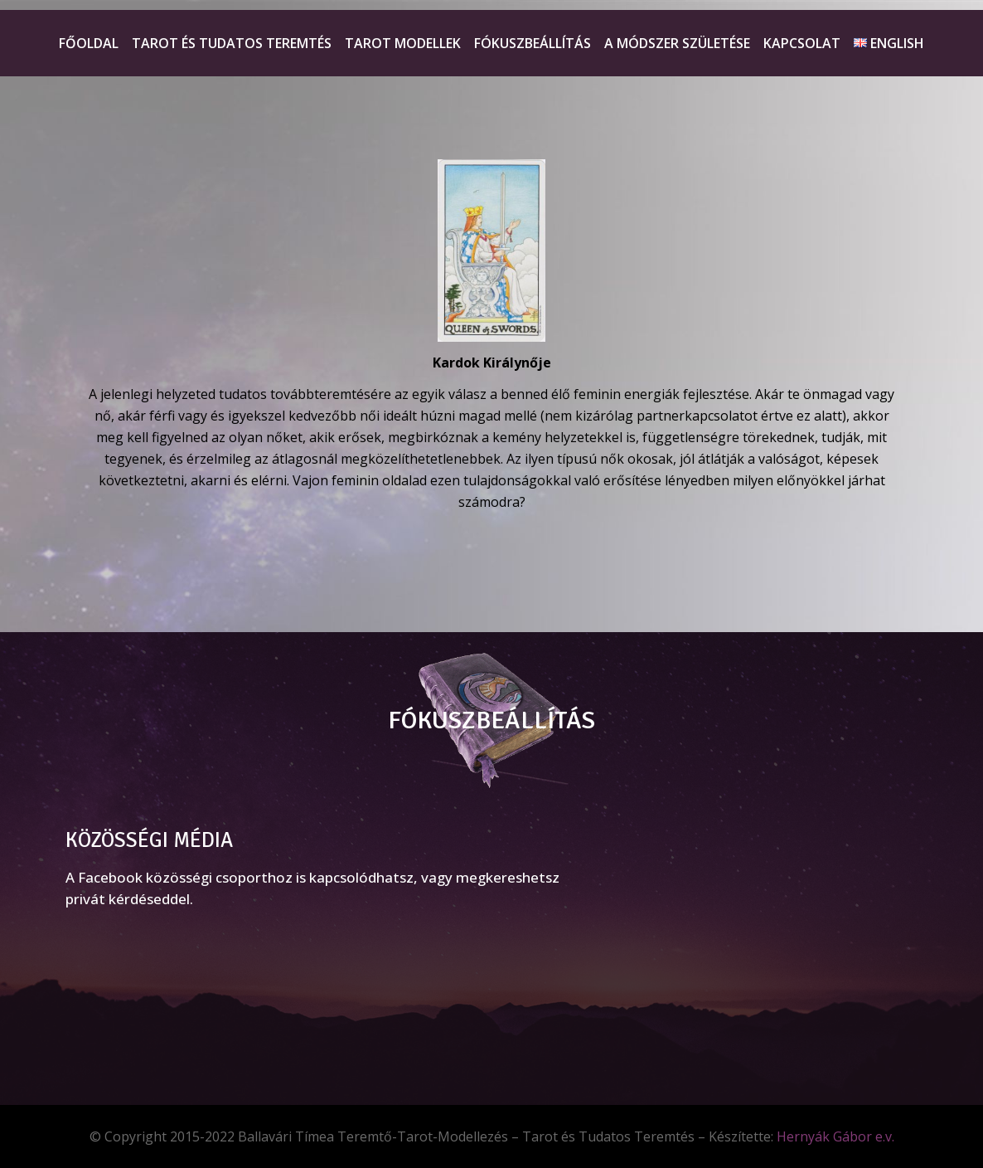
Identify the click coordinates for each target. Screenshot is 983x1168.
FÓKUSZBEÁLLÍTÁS (491, 720)
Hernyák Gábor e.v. (835, 1136)
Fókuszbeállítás (532, 43)
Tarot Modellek (403, 43)
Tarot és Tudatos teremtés (232, 43)
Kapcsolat (801, 43)
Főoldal (89, 43)
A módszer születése (677, 43)
